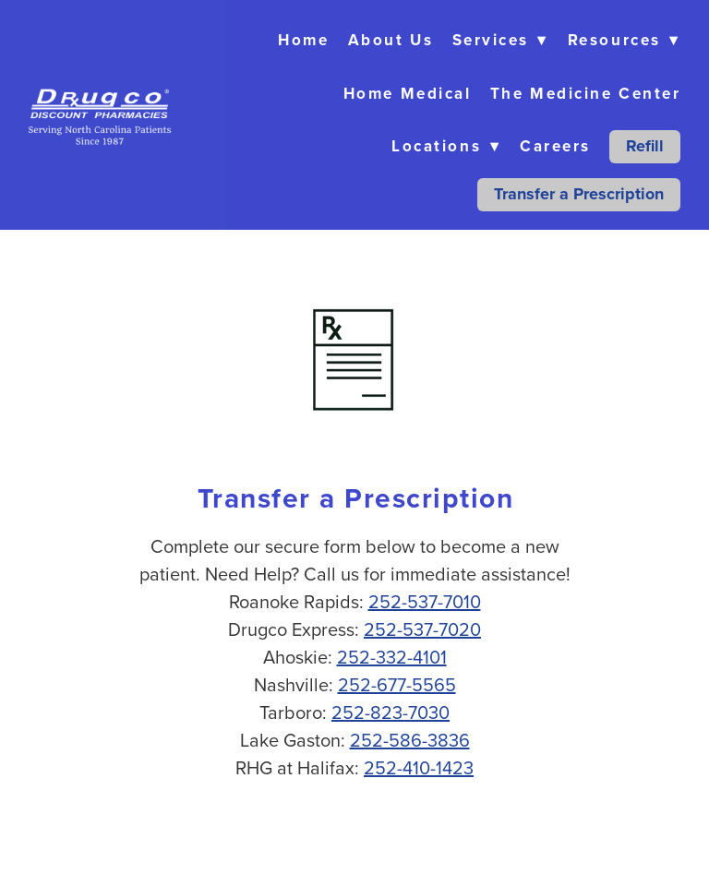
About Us (390, 40)
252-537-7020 (422, 629)
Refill (645, 146)
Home (303, 40)
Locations (445, 146)
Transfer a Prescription (579, 194)
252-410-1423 (419, 767)
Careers (555, 146)
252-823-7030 (390, 712)
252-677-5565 (397, 684)
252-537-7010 (424, 601)
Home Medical (407, 93)
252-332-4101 (392, 656)
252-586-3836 (410, 739)
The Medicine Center (585, 93)
